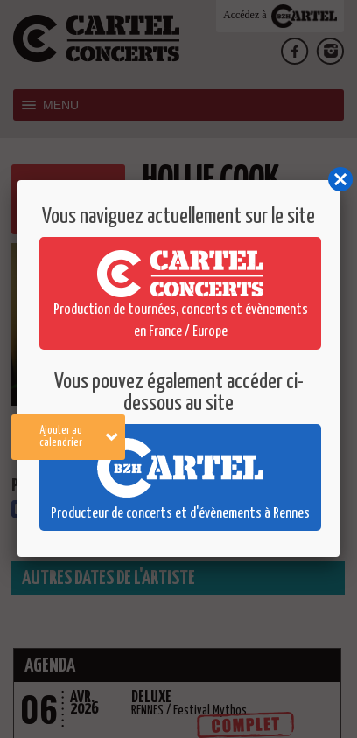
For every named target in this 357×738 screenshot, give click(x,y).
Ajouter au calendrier (79, 437)
